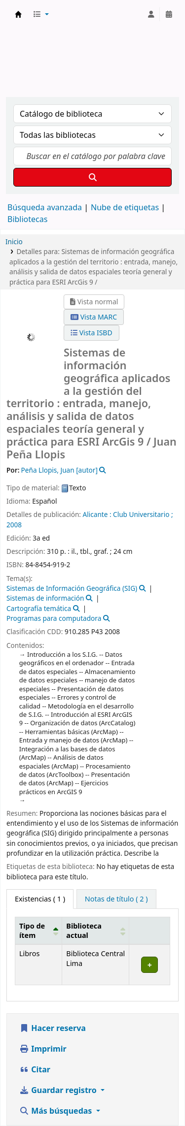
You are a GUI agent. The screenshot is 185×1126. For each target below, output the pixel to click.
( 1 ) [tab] (40, 898)
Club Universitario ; (143, 514)
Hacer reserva (52, 1028)
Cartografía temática (38, 608)
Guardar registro (59, 1090)
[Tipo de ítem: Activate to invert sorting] (38, 930)
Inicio (14, 241)
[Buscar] (92, 177)
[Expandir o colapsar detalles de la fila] (149, 965)
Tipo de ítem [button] (32, 930)
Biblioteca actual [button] (83, 930)
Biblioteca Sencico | (18, 14)
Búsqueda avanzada (44, 207)
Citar (34, 1069)
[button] (41, 14)
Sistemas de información (45, 598)
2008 (14, 524)
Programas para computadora (53, 618)
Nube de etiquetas (125, 207)
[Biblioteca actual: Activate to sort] (95, 930)
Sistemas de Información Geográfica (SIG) (71, 588)
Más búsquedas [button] (56, 1110)
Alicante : (98, 514)
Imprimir (43, 1048)
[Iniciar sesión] (151, 14)
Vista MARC (94, 317)
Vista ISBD (91, 332)
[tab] (116, 899)
